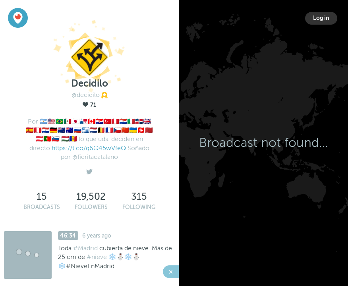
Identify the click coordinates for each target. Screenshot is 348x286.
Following (139, 207)
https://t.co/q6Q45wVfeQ (89, 148)
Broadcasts (41, 207)
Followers (91, 207)
